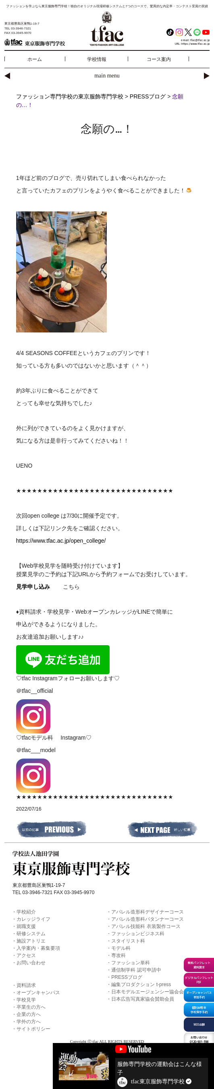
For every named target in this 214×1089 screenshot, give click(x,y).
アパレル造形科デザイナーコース (147, 912)
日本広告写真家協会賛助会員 (142, 999)
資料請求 (26, 985)
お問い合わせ (31, 963)
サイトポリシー (33, 1029)
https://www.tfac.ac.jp (195, 44)
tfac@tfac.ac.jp (200, 40)
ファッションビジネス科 (137, 933)
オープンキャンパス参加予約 (199, 995)
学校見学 (26, 1000)
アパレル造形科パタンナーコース (147, 919)
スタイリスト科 (128, 941)
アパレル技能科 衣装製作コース (145, 926)
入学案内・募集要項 (38, 948)
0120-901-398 (199, 1039)
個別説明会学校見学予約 (199, 1009)
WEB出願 (199, 1024)
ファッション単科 (130, 963)
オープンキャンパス (38, 992)
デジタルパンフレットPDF (199, 980)
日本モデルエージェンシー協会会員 (150, 992)
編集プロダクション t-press (141, 984)
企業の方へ (29, 1014)
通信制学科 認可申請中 (136, 970)
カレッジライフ (33, 919)
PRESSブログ (126, 977)
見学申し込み (33, 586)
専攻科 (118, 955)
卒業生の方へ (31, 1007)
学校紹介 (26, 912)
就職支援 (26, 926)
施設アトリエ (31, 941)
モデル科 (121, 948)
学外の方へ (29, 1021)
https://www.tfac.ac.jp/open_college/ (61, 540)
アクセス (26, 955)
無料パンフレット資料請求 (199, 965)
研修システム (31, 933)
